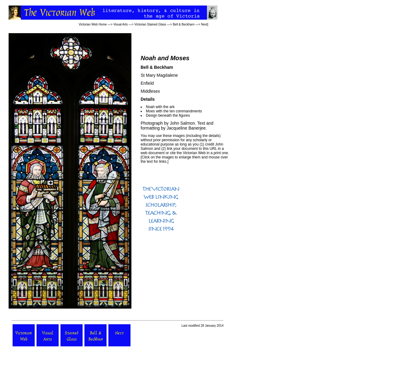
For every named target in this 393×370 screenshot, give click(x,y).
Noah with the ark (160, 107)
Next (204, 24)
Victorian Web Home (93, 24)
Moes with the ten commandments (174, 111)
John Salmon (182, 123)
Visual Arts (120, 24)
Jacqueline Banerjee (186, 128)
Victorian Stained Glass (150, 24)
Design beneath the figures (168, 115)
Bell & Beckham (184, 24)
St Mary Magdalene (159, 75)
